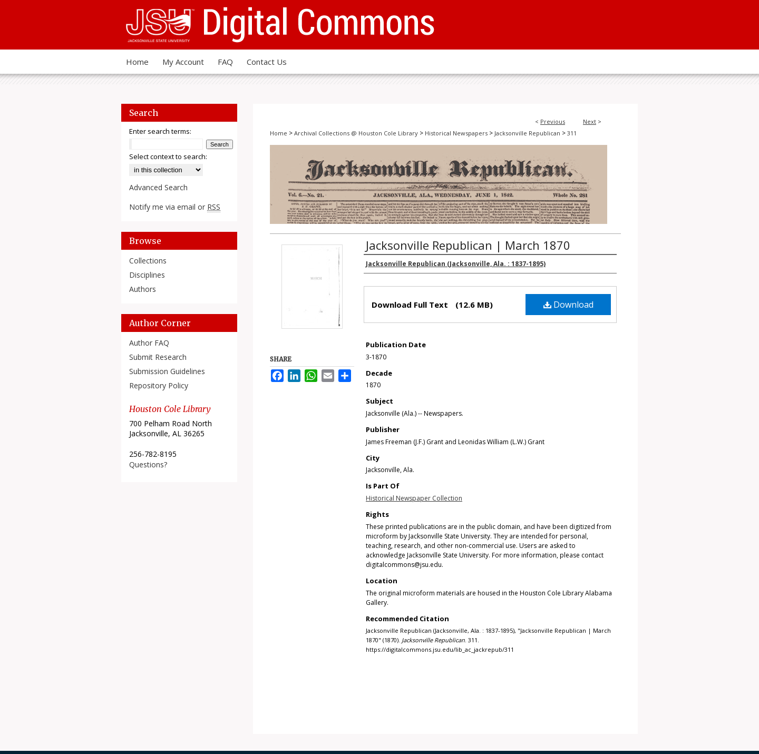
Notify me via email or (174, 207)
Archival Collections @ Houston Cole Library (356, 133)
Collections (148, 261)
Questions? (148, 464)
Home (278, 133)
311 (572, 133)
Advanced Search (158, 187)
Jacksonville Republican (527, 133)
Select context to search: (168, 156)
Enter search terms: (160, 131)
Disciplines (147, 275)
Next (589, 121)
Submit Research (158, 357)
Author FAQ (149, 343)
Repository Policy (158, 385)
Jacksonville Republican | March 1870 (468, 245)
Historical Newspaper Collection (414, 498)
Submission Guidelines (167, 371)
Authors (142, 289)
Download (568, 304)
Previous (552, 121)
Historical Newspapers (456, 133)
